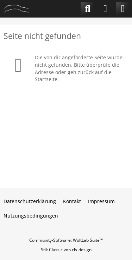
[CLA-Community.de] (16, 9)
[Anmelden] (105, 9)
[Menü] (123, 9)
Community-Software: (66, 240)
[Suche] (88, 9)
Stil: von (66, 250)
